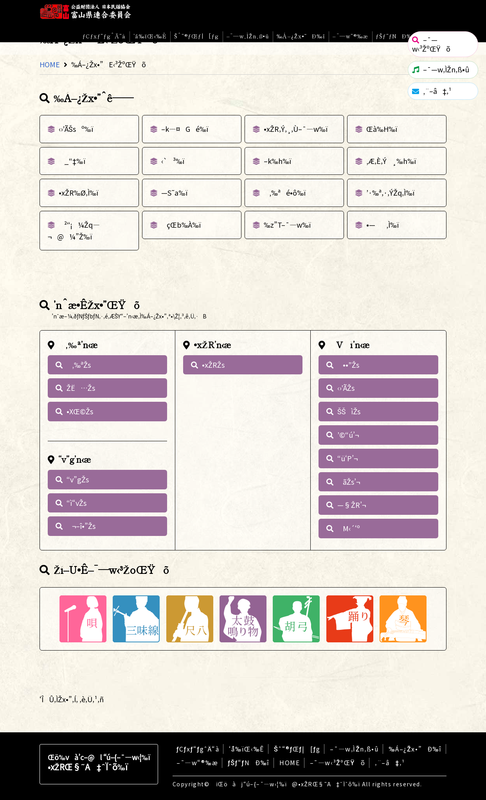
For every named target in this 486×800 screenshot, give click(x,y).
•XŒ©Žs (80, 411)
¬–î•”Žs (81, 526)
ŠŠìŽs (348, 411)
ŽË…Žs (81, 388)
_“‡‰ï (72, 161)
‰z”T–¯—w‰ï (287, 224)
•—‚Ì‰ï (382, 224)
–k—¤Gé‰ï (184, 129)
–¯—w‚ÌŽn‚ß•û (248, 36)
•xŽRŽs (213, 365)
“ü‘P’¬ (347, 458)
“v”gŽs (78, 479)
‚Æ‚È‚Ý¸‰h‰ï (391, 161)
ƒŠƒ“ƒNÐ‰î (396, 36)
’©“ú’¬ (348, 435)
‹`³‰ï (172, 161)
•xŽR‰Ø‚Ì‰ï (78, 192)
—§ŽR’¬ (351, 505)
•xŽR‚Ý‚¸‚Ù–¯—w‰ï (296, 129)
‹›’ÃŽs (346, 388)
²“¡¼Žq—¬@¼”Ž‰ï (74, 230)
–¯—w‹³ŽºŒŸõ (337, 762)
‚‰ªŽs (79, 365)
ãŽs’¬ (348, 481)
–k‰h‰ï (278, 161)
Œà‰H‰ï (382, 129)
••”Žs (348, 365)
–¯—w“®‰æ (350, 36)
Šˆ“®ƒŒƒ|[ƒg (196, 36)
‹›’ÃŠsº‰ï (76, 129)
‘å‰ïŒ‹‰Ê (150, 36)
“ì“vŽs (76, 503)
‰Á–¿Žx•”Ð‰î (301, 36)
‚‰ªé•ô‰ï (285, 192)
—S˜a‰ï (174, 192)
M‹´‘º (348, 528)
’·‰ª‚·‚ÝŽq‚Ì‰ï (390, 192)
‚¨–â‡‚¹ (390, 762)
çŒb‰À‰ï (181, 224)
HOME (50, 64)
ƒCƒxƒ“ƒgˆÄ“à (104, 36)
